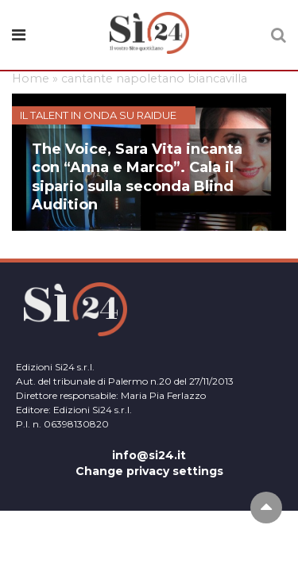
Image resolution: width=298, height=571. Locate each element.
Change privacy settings (149, 471)
